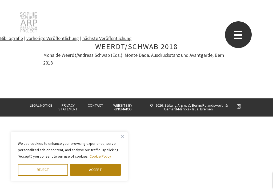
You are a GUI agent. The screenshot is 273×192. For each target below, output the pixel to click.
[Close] (122, 136)
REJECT (43, 170)
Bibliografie (11, 38)
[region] (69, 156)
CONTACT (95, 105)
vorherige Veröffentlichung (52, 38)
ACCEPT (95, 170)
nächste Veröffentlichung (107, 38)
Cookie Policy (100, 156)
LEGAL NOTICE (41, 105)
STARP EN (29, 23)
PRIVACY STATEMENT (68, 107)
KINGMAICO (123, 109)
